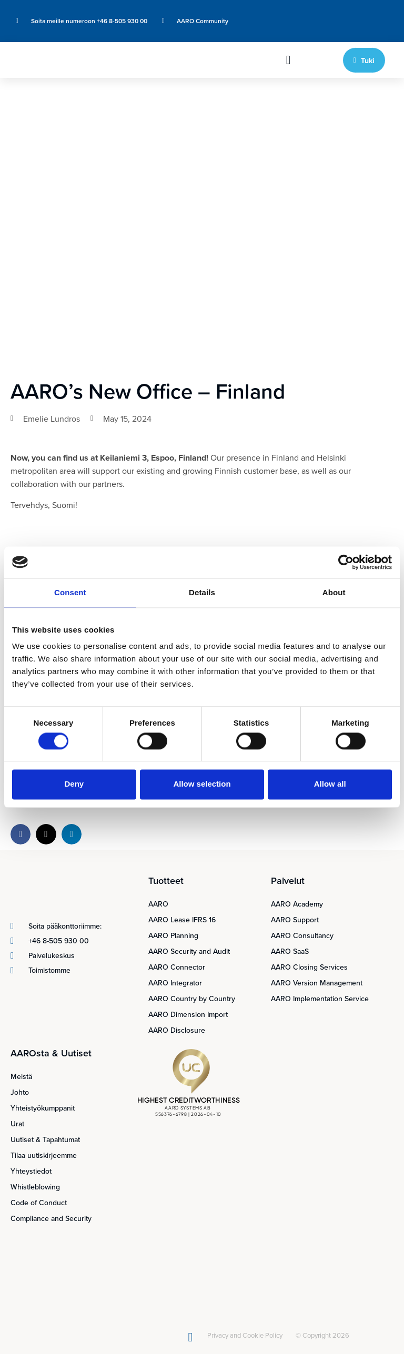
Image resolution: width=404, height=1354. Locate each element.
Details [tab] (202, 592)
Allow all (330, 784)
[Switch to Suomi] (346, 28)
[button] (288, 59)
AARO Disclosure (176, 1030)
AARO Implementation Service (320, 998)
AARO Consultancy (302, 935)
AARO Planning (173, 935)
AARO (158, 904)
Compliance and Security (51, 1218)
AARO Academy (297, 904)
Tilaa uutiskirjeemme (44, 1155)
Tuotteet (166, 880)
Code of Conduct (39, 1202)
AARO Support (295, 919)
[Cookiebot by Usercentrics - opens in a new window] (346, 562)
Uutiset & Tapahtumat (45, 1139)
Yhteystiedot (31, 1171)
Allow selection (201, 784)
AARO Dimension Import (188, 1014)
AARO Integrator (175, 983)
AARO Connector (176, 967)
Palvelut (288, 880)
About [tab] (334, 592)
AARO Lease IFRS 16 (182, 919)
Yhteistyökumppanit (43, 1108)
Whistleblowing (35, 1187)
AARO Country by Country (191, 998)
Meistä (21, 1076)
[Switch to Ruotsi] (366, 14)
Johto (20, 1092)
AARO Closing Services (309, 967)
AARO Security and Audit (189, 951)
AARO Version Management (316, 983)
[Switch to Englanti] (346, 14)
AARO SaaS (290, 951)
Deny (74, 784)
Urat (17, 1123)
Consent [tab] (70, 592)
